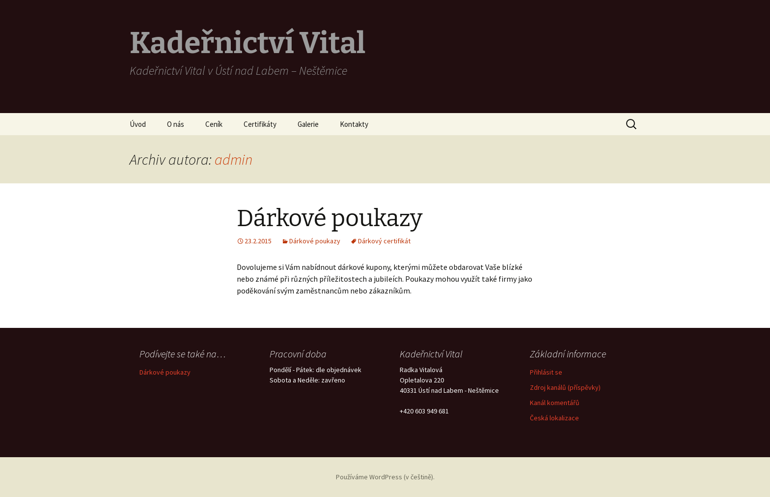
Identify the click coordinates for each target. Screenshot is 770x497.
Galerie (308, 124)
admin (233, 159)
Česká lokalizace (554, 417)
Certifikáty (260, 124)
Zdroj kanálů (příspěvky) (565, 387)
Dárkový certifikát (384, 240)
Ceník (213, 124)
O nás (175, 124)
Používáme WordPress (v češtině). (385, 476)
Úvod (138, 124)
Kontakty (354, 124)
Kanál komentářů (554, 402)
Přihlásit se (546, 372)
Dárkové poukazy (329, 218)
